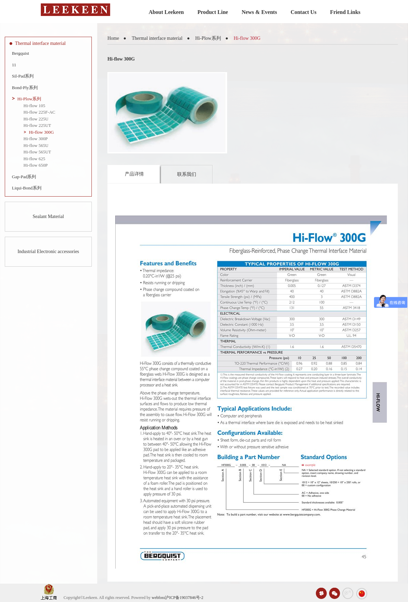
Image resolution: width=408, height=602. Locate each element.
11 (14, 64)
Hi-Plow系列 (29, 98)
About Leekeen (166, 12)
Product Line (213, 12)
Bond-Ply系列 (25, 87)
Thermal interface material (40, 43)
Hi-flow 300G (41, 132)
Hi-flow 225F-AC (39, 112)
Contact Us (304, 12)
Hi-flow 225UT (37, 125)
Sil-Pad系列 (23, 76)
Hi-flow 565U (35, 145)
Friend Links (345, 12)
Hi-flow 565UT (37, 151)
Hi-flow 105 (34, 105)
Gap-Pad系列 (24, 176)
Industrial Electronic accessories (48, 251)
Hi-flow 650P (35, 165)
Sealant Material (48, 216)
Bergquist (20, 53)
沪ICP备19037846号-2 (184, 597)
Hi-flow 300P (35, 138)
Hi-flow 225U (35, 118)
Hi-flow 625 (34, 158)
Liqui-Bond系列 (26, 187)
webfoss (158, 597)
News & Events (259, 12)
